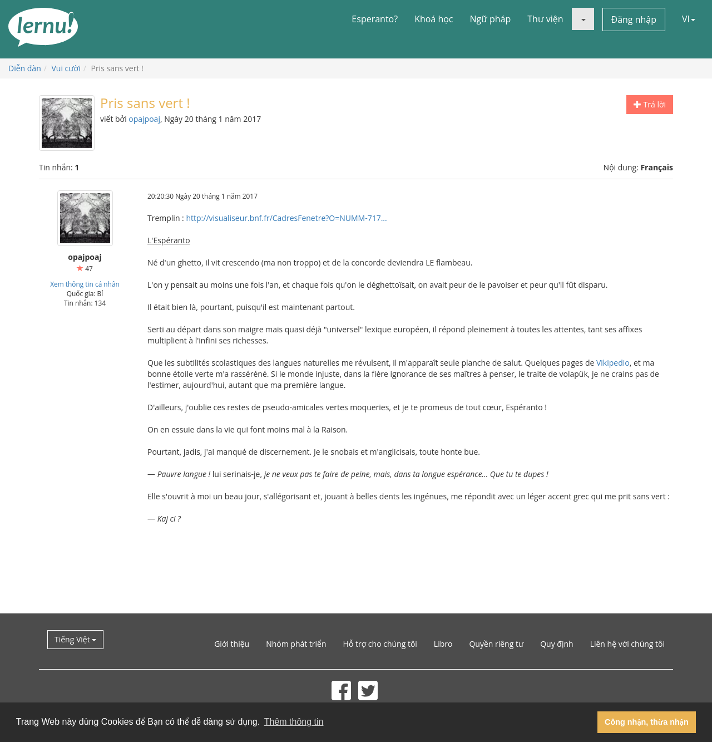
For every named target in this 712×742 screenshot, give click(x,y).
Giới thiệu (231, 643)
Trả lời (650, 104)
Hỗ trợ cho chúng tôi (380, 643)
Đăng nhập (633, 19)
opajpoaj (144, 119)
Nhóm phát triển (296, 643)
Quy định (556, 643)
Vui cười (66, 68)
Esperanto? (375, 19)
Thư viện (545, 19)
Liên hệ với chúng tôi (627, 643)
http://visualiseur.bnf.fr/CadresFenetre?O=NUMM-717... (286, 218)
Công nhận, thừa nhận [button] (647, 722)
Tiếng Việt (75, 639)
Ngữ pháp (490, 19)
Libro (443, 643)
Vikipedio (613, 362)
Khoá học (433, 19)
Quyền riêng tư (496, 643)
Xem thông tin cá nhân (85, 283)
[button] (583, 19)
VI (688, 19)
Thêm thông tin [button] (294, 721)
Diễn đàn (24, 68)
